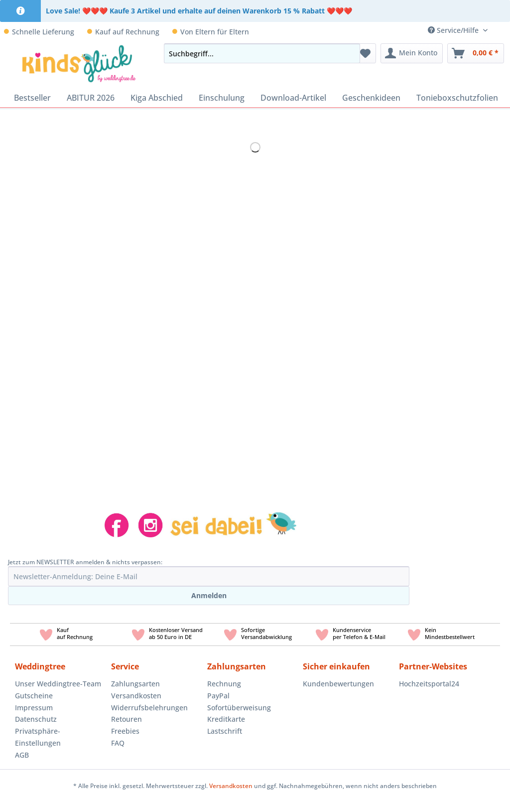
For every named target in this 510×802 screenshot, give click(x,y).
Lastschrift (224, 731)
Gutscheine (34, 695)
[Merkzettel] (365, 53)
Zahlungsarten (135, 683)
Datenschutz (36, 719)
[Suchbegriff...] (262, 53)
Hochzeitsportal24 (429, 683)
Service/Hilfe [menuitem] (454, 30)
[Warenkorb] (475, 53)
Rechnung (224, 683)
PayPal (218, 695)
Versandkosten (136, 695)
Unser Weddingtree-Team (58, 683)
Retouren (126, 719)
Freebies (125, 731)
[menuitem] (502, 30)
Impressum (34, 707)
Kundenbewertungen (338, 683)
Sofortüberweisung (239, 707)
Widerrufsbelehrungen (149, 707)
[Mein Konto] (412, 53)
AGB (22, 755)
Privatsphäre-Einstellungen (38, 737)
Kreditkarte (226, 719)
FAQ (118, 743)
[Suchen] (349, 53)
